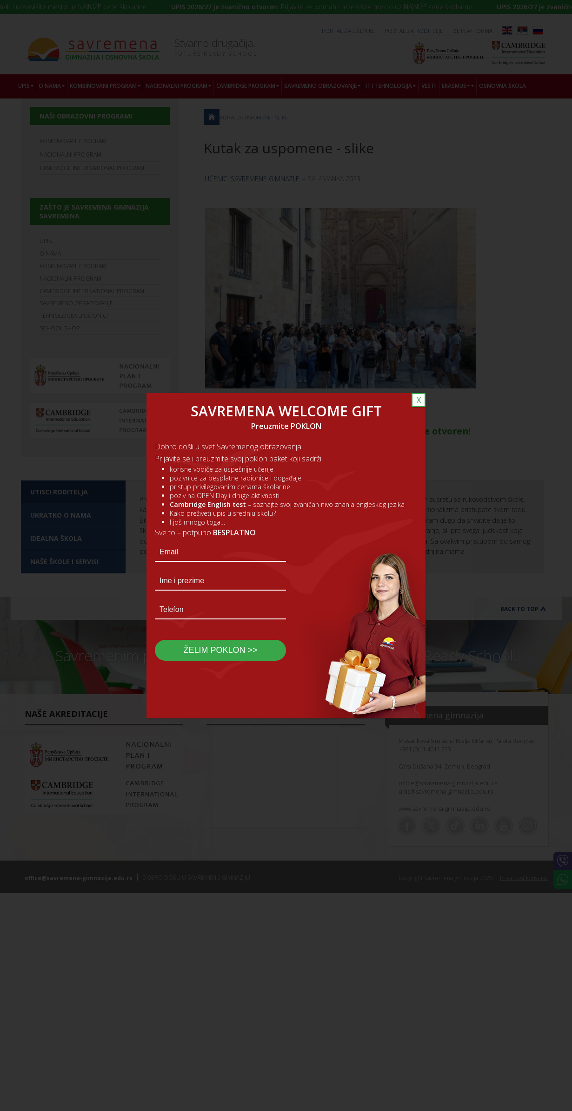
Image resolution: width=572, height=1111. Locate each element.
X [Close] (419, 400)
